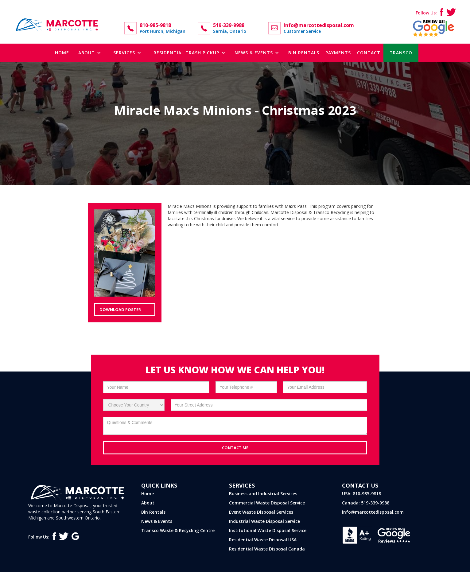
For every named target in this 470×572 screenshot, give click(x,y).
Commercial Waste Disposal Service (267, 503)
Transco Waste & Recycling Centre (178, 530)
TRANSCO (401, 53)
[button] (89, 53)
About (147, 503)
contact (368, 53)
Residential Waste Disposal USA (263, 540)
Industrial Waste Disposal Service (264, 521)
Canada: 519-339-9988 (365, 503)
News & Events (156, 521)
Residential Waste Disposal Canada (267, 549)
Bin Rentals (153, 512)
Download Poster (120, 309)
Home (62, 53)
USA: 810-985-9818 (361, 493)
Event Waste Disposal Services (261, 512)
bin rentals (303, 53)
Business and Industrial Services (263, 493)
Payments (338, 53)
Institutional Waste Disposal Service (267, 530)
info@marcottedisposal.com (373, 512)
